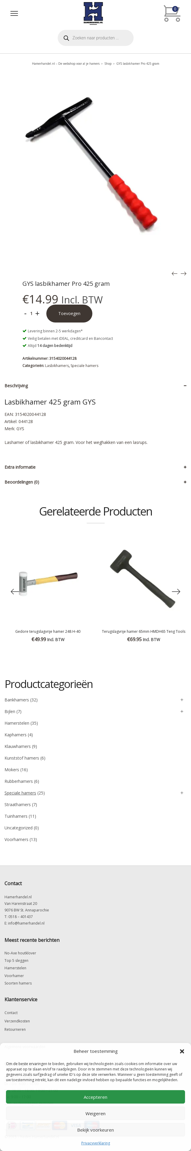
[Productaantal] (31, 314)
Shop (107, 63)
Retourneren (15, 1029)
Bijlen (9, 711)
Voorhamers (16, 839)
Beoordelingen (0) (21, 482)
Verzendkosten (17, 1021)
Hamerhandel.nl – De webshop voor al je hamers (66, 63)
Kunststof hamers (21, 758)
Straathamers (17, 804)
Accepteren (95, 1097)
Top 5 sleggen (16, 960)
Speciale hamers (84, 365)
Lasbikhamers (57, 365)
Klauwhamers (17, 746)
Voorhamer (14, 975)
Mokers (11, 769)
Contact (11, 1012)
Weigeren (95, 1113)
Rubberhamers (18, 781)
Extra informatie (20, 467)
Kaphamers (15, 734)
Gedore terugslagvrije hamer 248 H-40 (47, 631)
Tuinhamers (15, 816)
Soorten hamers (18, 983)
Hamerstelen (16, 723)
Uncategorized (18, 828)
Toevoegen (69, 313)
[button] (182, 1051)
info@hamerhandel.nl (26, 923)
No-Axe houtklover (20, 953)
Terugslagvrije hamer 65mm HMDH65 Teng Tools (143, 631)
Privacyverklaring (95, 1143)
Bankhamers (16, 700)
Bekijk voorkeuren (95, 1130)
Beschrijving (16, 385)
